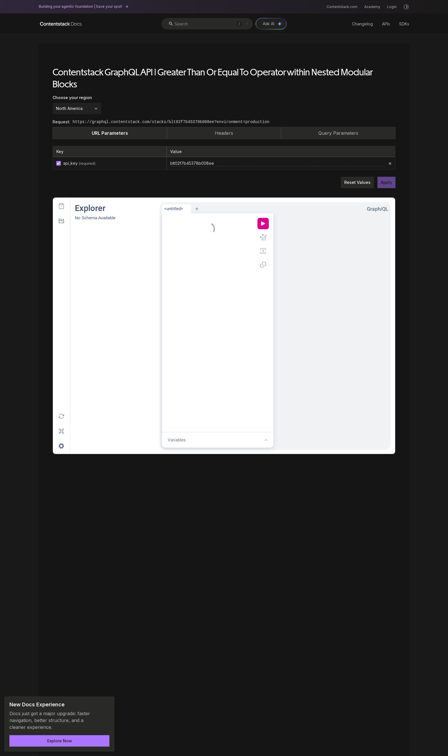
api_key (79, 163)
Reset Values (357, 182)
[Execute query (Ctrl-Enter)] (263, 223)
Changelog (362, 23)
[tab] (176, 208)
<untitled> (173, 208)
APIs (386, 23)
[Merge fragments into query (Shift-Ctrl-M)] (263, 251)
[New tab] (196, 208)
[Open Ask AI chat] (271, 23)
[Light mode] (406, 7)
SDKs (404, 23)
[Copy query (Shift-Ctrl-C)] (263, 264)
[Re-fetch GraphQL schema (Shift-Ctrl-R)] (61, 416)
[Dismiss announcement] (106, 704)
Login (392, 7)
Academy (372, 7)
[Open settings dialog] (61, 446)
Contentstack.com (342, 7)
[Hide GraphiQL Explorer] (61, 221)
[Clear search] (247, 23)
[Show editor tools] (266, 440)
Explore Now (59, 740)
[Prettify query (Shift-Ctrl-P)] (263, 237)
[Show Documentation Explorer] (61, 206)
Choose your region (72, 97)
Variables (177, 440)
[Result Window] (332, 333)
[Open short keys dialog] (61, 431)
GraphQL (377, 209)
